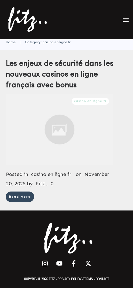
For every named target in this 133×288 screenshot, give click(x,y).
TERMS (88, 278)
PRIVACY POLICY (70, 278)
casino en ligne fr (90, 101)
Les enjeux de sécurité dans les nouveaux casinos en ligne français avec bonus (59, 74)
